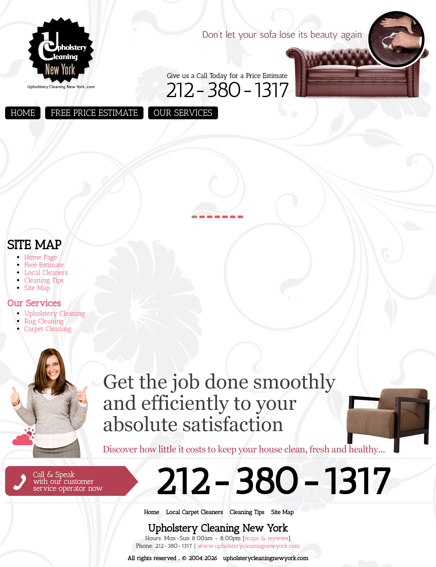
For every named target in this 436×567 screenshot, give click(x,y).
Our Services (183, 112)
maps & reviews (266, 538)
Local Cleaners (46, 272)
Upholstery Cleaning (54, 313)
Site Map (37, 288)
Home (23, 112)
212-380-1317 (227, 90)
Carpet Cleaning (47, 329)
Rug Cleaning (44, 321)
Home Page (40, 257)
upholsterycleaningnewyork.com (265, 558)
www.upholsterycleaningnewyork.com (249, 546)
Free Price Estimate (94, 112)
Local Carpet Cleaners (194, 512)
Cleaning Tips (44, 280)
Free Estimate (44, 265)
